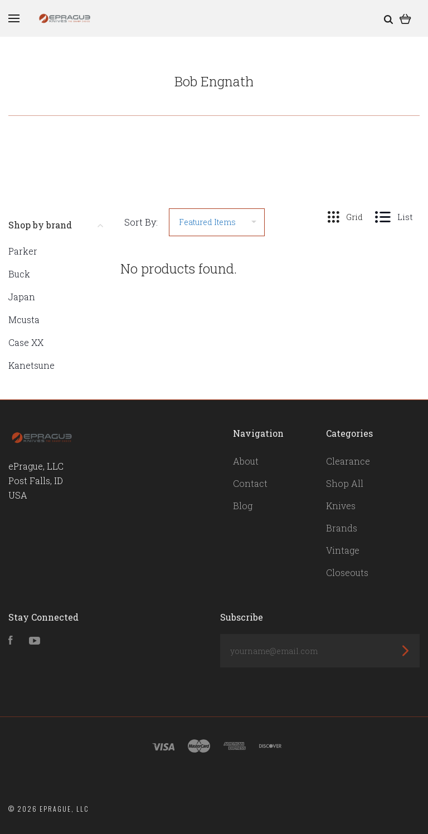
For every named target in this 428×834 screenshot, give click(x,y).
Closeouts (347, 572)
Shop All (344, 483)
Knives (341, 505)
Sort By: (141, 222)
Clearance (348, 461)
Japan (21, 297)
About (246, 461)
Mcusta (24, 319)
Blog (242, 505)
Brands (341, 528)
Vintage (342, 550)
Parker (22, 251)
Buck (19, 274)
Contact (250, 483)
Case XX (25, 342)
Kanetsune (31, 365)
